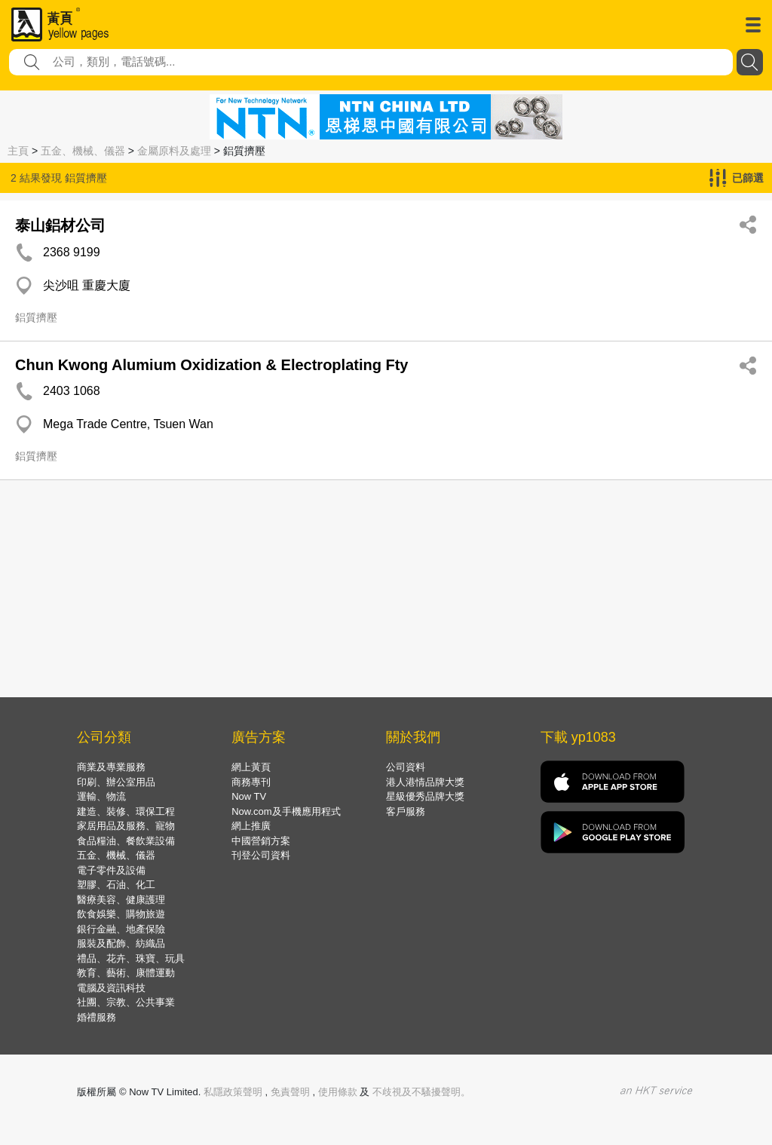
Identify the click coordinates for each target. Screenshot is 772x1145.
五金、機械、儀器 (83, 151)
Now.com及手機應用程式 (285, 811)
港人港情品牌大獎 (425, 782)
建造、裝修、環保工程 (126, 811)
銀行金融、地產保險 (121, 929)
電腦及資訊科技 (111, 987)
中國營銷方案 (260, 841)
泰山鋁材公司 (60, 225)
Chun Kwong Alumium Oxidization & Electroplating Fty (211, 365)
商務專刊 (251, 782)
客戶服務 (405, 811)
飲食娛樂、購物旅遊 (121, 914)
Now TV (248, 796)
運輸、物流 (101, 796)
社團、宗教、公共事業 (126, 1002)
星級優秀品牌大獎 (425, 796)
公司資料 (405, 767)
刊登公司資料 (260, 855)
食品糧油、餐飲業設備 (126, 841)
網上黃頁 (251, 767)
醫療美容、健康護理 (121, 899)
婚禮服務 (96, 1017)
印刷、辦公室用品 (116, 782)
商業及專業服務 (111, 767)
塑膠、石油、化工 (116, 884)
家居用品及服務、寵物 (126, 825)
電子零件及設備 (111, 870)
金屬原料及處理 (174, 151)
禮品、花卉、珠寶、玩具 (131, 958)
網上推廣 (251, 825)
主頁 (18, 151)
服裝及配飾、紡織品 (121, 943)
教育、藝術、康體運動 (126, 972)
